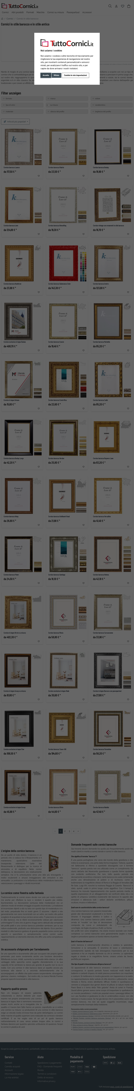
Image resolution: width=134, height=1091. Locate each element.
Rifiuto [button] (56, 75)
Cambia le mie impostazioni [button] (75, 75)
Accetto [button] (46, 75)
